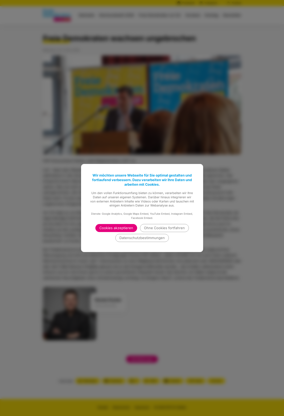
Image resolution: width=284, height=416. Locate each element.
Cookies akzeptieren (116, 228)
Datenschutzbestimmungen (142, 238)
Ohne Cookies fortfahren (164, 228)
